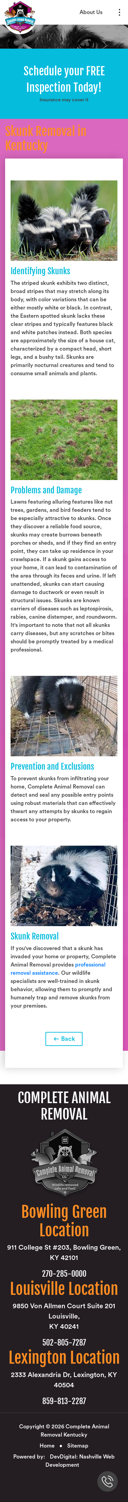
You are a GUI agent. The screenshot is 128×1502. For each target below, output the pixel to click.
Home (47, 1446)
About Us (91, 12)
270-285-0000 (64, 1273)
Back (64, 1039)
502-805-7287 (64, 1342)
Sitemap (77, 1446)
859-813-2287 (64, 1401)
